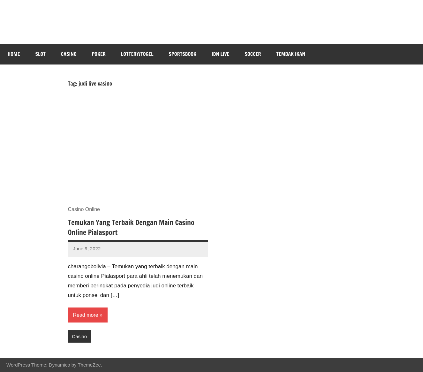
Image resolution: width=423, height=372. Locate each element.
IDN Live (221, 53)
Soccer (253, 53)
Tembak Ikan (290, 53)
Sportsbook (182, 53)
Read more (85, 315)
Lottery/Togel (137, 53)
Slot (40, 53)
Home (14, 53)
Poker (99, 53)
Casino (69, 53)
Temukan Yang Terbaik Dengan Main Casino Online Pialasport (131, 227)
